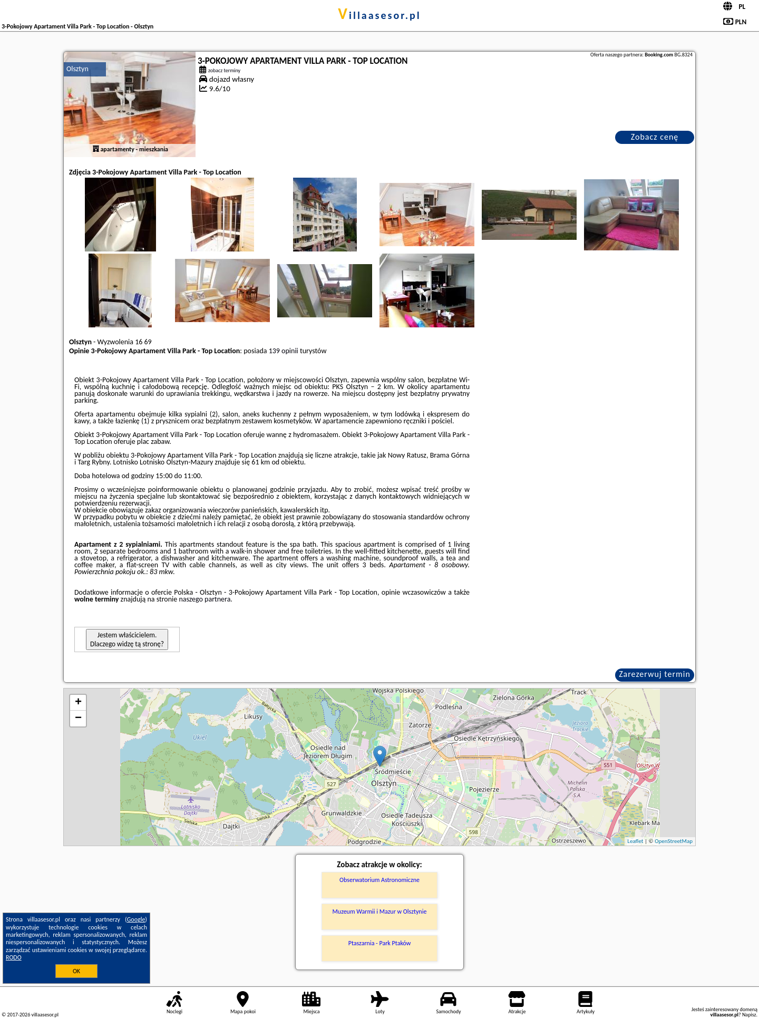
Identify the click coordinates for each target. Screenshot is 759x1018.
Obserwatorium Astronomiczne (379, 880)
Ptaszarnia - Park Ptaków (379, 943)
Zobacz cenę (655, 137)
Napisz (749, 1014)
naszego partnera (204, 599)
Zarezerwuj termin (654, 674)
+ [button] (78, 703)
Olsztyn (77, 68)
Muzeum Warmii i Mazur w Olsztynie (380, 911)
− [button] (78, 718)
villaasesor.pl (379, 15)
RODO (14, 957)
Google (136, 919)
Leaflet (635, 841)
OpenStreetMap (674, 841)
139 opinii (283, 350)
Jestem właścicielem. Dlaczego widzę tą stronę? (127, 639)
